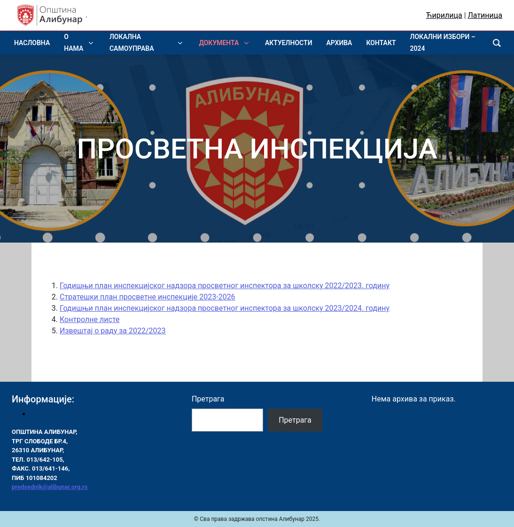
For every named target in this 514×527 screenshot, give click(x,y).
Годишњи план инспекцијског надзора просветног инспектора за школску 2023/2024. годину (224, 308)
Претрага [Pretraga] (295, 420)
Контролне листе (89, 319)
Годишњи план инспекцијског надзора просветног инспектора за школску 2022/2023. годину (224, 285)
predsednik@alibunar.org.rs (49, 486)
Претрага (208, 398)
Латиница (485, 15)
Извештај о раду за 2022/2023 (113, 330)
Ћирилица (444, 15)
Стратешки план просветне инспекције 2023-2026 (147, 296)
